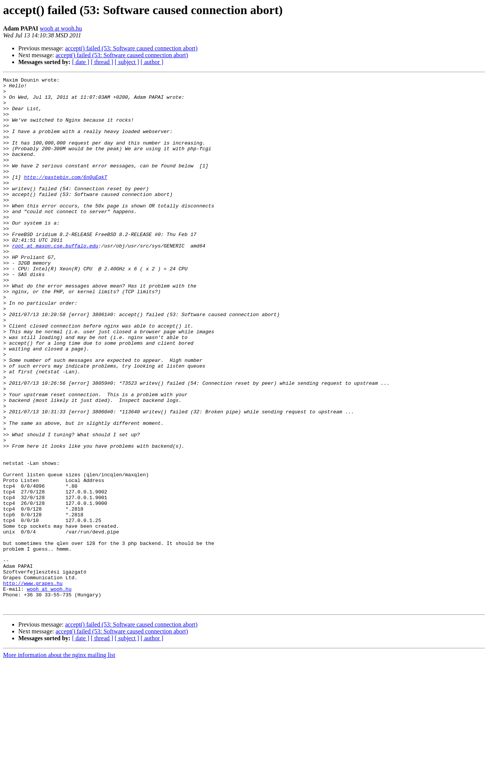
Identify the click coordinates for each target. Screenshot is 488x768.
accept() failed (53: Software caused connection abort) (131, 48)
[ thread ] (102, 62)
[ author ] (152, 62)
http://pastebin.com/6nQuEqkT (65, 197)
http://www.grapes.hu (33, 684)
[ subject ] (127, 62)
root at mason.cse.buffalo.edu (55, 279)
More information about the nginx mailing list (59, 761)
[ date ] (80, 62)
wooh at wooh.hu (61, 28)
